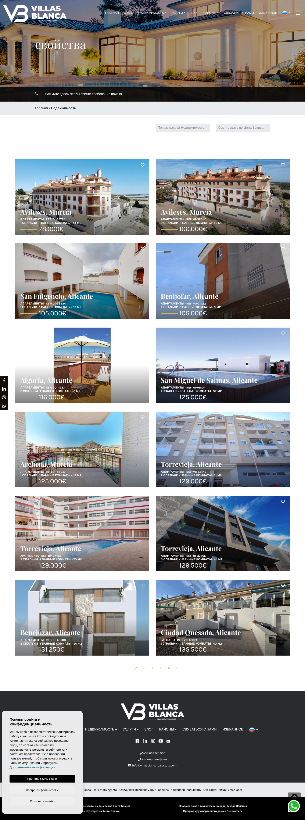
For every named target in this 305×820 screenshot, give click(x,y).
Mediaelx (236, 790)
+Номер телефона (152, 759)
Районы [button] (209, 13)
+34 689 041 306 (152, 753)
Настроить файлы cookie (42, 789)
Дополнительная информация (32, 767)
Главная (112, 13)
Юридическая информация (137, 790)
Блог (194, 13)
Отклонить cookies (42, 801)
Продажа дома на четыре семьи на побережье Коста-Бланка (92, 806)
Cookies (163, 790)
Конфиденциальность (186, 790)
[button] (286, 13)
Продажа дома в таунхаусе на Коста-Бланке (92, 811)
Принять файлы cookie (42, 778)
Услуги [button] (177, 13)
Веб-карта (210, 790)
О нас (128, 13)
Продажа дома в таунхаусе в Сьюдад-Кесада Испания (213, 806)
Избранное (268, 13)
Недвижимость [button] (151, 13)
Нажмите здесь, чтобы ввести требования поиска (78, 94)
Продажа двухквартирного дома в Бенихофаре (213, 811)
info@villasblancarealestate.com (152, 765)
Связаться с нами (239, 13)
